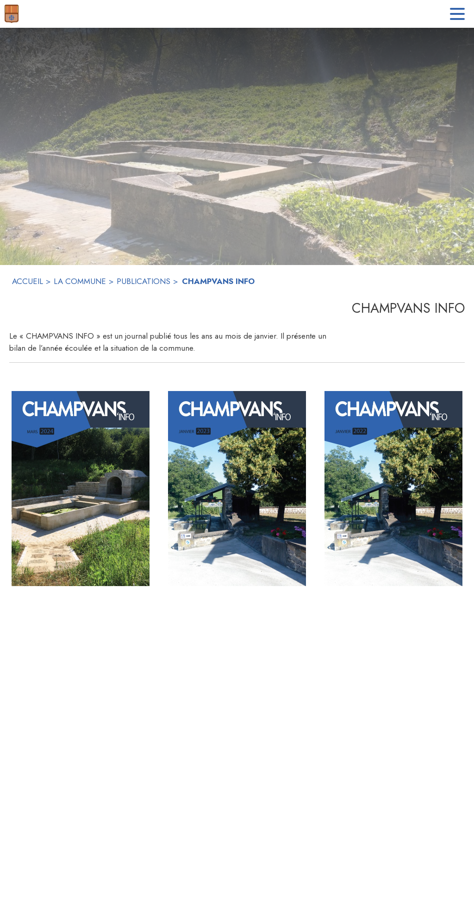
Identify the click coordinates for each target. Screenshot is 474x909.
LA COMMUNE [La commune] (80, 281)
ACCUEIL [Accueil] (27, 281)
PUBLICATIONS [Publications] (143, 281)
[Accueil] (12, 14)
